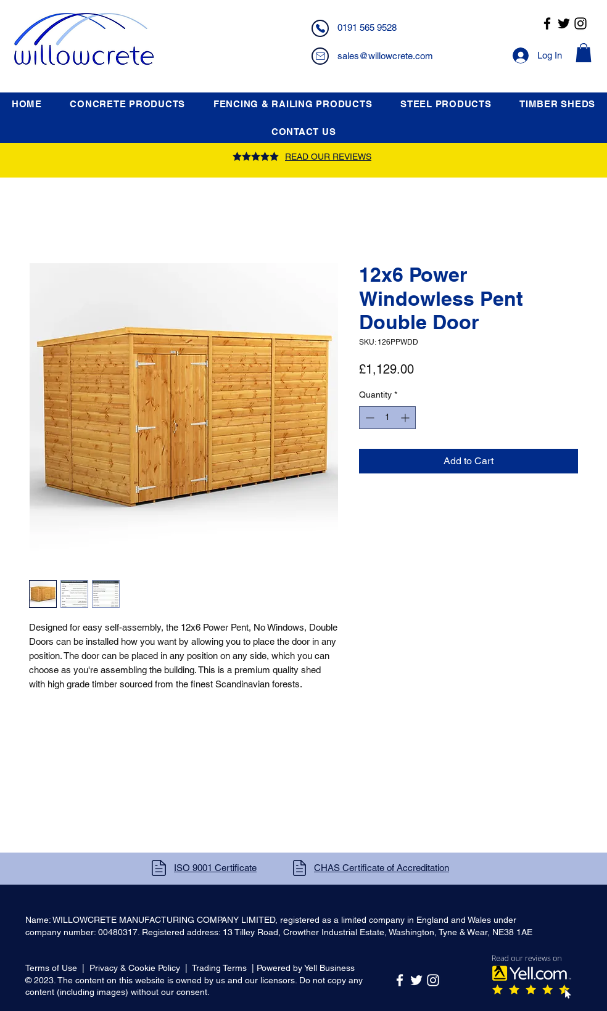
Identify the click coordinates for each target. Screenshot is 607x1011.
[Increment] (406, 417)
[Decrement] (368, 417)
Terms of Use (51, 968)
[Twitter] (564, 23)
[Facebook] (547, 23)
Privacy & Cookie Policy (134, 968)
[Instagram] (580, 23)
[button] (584, 52)
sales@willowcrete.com (385, 56)
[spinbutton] (387, 417)
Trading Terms (219, 968)
